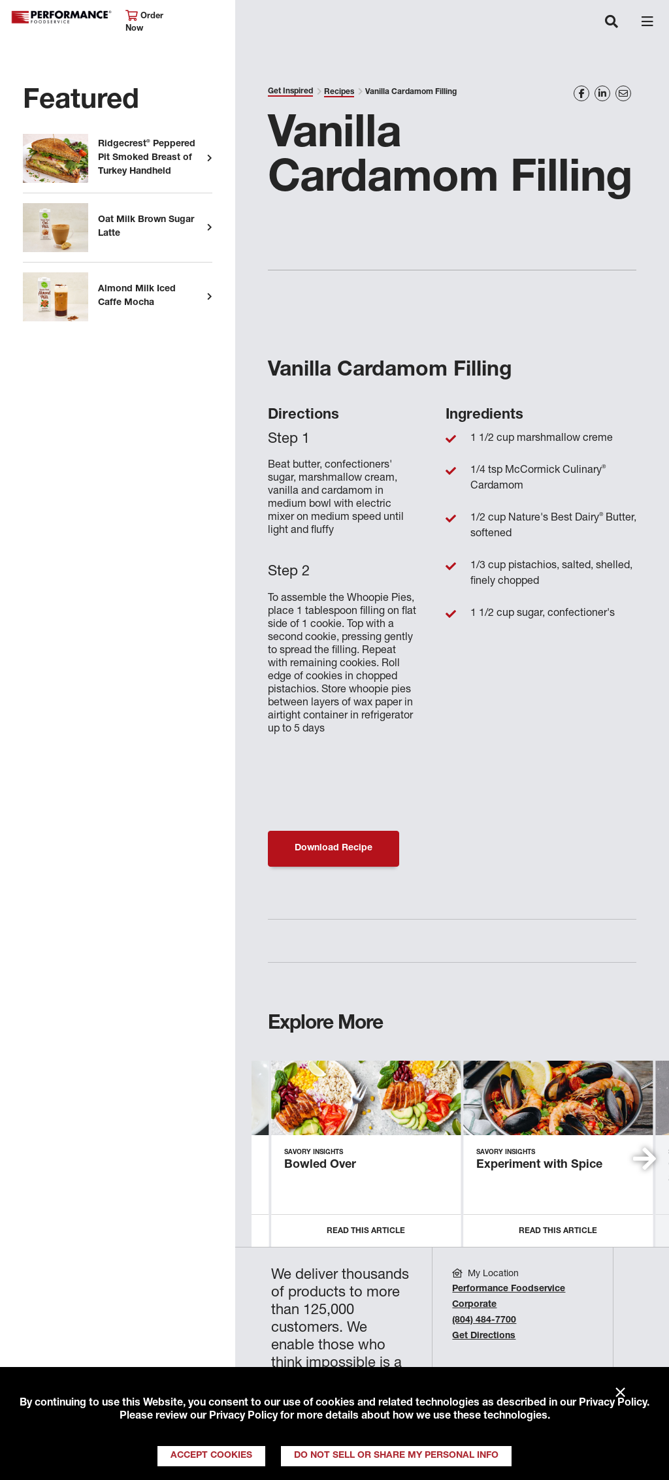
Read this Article (366, 1231)
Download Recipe (333, 848)
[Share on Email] (623, 93)
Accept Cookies (211, 1455)
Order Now (144, 21)
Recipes (339, 92)
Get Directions (483, 1336)
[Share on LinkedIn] (602, 93)
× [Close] (620, 1393)
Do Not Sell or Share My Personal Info (396, 1455)
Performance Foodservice (61, 17)
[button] (644, 1158)
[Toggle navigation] (611, 22)
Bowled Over (320, 1165)
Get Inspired (290, 91)
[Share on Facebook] (581, 93)
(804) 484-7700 (484, 1320)
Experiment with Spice (539, 1165)
